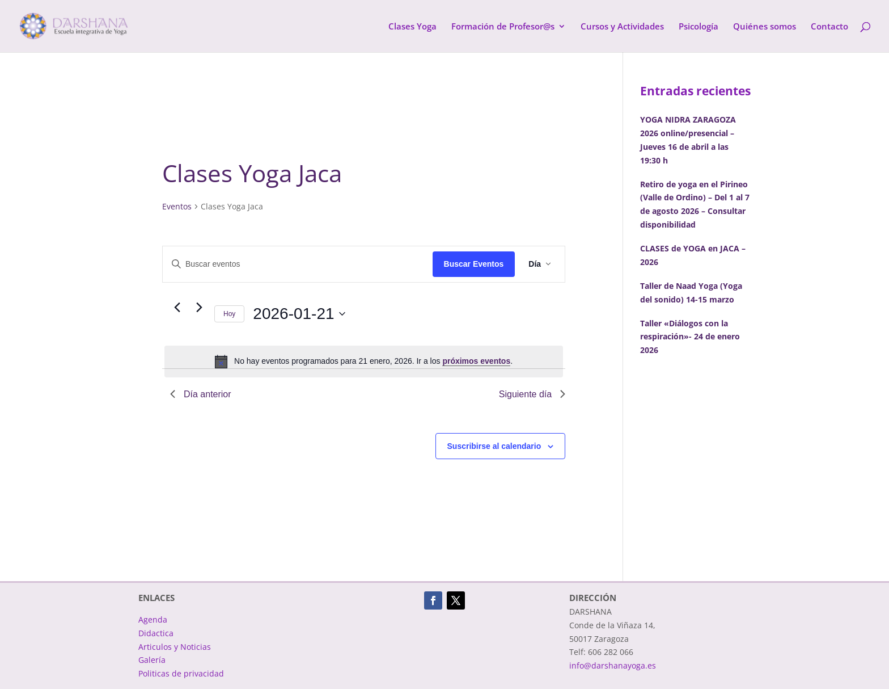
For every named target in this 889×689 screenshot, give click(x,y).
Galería (152, 659)
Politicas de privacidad (181, 673)
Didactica (155, 633)
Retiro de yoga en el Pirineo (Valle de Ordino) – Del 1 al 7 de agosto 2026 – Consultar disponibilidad (695, 204)
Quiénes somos (764, 27)
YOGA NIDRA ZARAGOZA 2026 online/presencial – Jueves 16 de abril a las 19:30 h (688, 139)
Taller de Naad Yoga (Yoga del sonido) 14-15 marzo (691, 292)
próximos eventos (476, 360)
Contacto (829, 27)
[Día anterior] (177, 307)
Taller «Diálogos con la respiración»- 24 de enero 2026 (690, 337)
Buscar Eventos (474, 263)
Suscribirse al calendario (494, 446)
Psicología (698, 27)
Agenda (152, 619)
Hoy (229, 314)
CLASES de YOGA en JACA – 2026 (693, 255)
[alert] (363, 361)
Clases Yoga (412, 27)
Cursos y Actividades (622, 27)
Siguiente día (532, 394)
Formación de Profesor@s (502, 27)
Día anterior (200, 394)
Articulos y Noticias (174, 646)
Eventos (177, 206)
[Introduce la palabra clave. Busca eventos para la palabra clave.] (298, 264)
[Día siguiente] (199, 307)
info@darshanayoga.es (612, 665)
